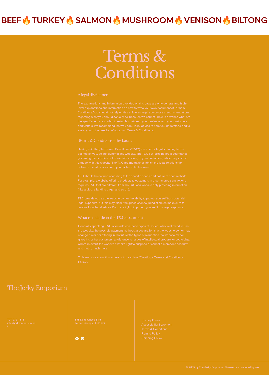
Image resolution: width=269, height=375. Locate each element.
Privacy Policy (150, 320)
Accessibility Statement (156, 324)
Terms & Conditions (154, 329)
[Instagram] (83, 339)
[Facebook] (77, 339)
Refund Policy (150, 333)
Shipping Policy (151, 338)
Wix (257, 367)
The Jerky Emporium (37, 287)
